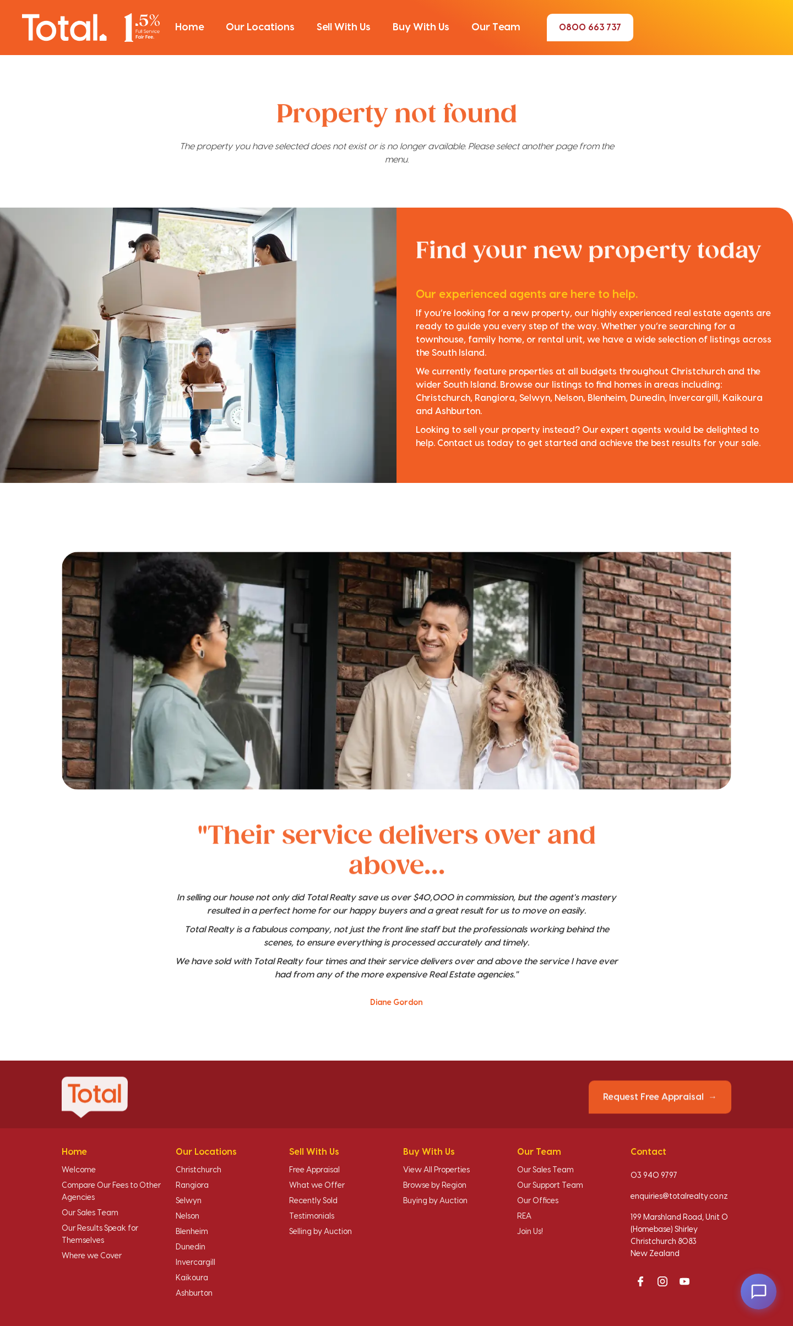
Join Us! (530, 1232)
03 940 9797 (654, 1176)
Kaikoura (192, 1278)
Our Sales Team (90, 1213)
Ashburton (194, 1293)
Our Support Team (550, 1185)
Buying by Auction (435, 1201)
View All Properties (436, 1170)
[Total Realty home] (91, 27)
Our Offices (537, 1201)
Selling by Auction (320, 1232)
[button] (189, 27)
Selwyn (189, 1201)
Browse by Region (434, 1185)
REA (524, 1216)
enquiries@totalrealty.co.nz (679, 1196)
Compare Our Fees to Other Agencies (111, 1192)
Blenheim (192, 1232)
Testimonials (311, 1216)
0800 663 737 (590, 27)
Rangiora (192, 1185)
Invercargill (195, 1263)
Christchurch (198, 1170)
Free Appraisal (314, 1170)
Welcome (79, 1170)
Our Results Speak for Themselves (100, 1235)
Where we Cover (92, 1256)
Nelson (187, 1216)
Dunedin (190, 1247)
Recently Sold (313, 1201)
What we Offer (317, 1185)
